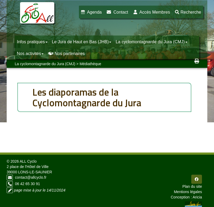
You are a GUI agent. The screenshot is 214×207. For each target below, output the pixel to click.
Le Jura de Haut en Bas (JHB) (82, 42)
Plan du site (192, 186)
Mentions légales (188, 192)
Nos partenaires (66, 53)
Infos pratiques (32, 42)
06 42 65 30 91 (27, 184)
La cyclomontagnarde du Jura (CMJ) (151, 42)
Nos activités (30, 53)
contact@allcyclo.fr (31, 177)
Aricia (197, 197)
